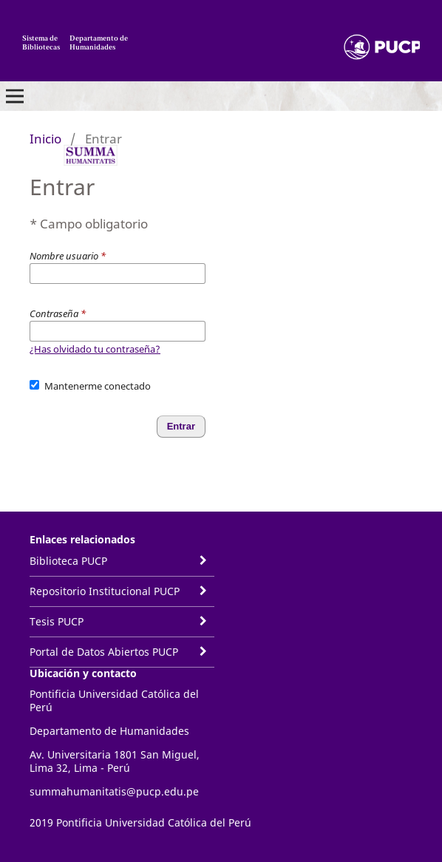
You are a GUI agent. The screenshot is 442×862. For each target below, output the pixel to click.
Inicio (45, 138)
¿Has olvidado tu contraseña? (95, 349)
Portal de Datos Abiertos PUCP (104, 652)
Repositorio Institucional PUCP (105, 591)
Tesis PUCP (57, 621)
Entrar (181, 426)
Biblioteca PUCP (68, 561)
